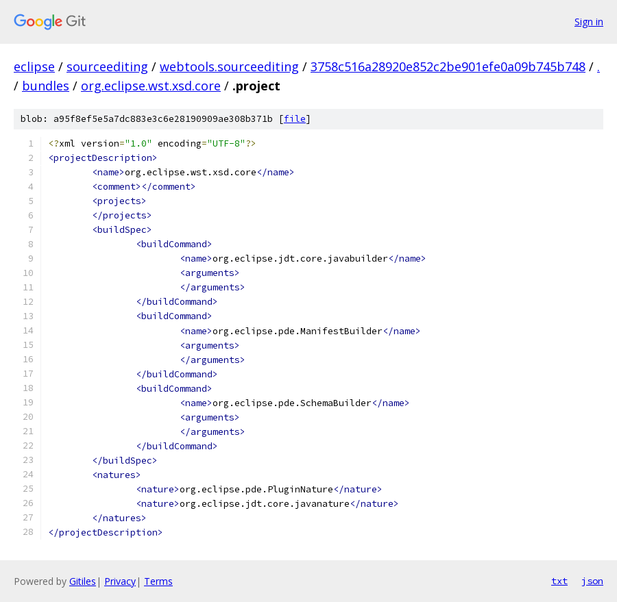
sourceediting (107, 66)
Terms (158, 581)
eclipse (34, 66)
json (592, 581)
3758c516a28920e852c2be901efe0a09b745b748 (448, 66)
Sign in (588, 21)
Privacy (120, 581)
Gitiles (82, 581)
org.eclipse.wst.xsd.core (151, 85)
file (295, 119)
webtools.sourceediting (229, 66)
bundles (45, 85)
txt (559, 581)
